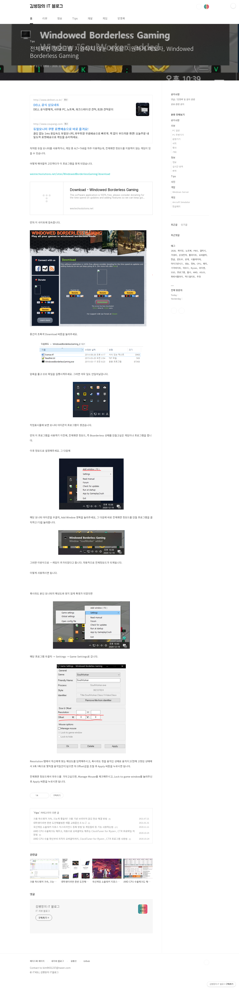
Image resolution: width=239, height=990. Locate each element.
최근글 (174, 224)
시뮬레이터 (196, 259)
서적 (174, 143)
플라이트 (193, 255)
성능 (187, 263)
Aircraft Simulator (181, 202)
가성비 (174, 255)
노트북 (189, 250)
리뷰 (44, 18)
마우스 (186, 267)
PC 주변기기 (178, 134)
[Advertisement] (91, 124)
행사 (174, 147)
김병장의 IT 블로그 (46, 6)
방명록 (121, 18)
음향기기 (176, 139)
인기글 (184, 224)
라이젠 (202, 267)
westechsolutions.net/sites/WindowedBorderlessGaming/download (70, 183)
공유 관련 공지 (177, 104)
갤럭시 (203, 250)
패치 (205, 263)
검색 (198, 6)
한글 (173, 259)
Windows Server (180, 192)
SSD (173, 272)
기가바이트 (176, 267)
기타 (174, 152)
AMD (195, 272)
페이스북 (174, 311)
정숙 (193, 263)
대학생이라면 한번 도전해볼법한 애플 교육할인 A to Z (60, 832)
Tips (75, 18)
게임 (105, 18)
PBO (196, 250)
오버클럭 (203, 255)
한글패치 (176, 206)
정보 (59, 18)
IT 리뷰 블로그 (43, 920)
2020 (173, 250)
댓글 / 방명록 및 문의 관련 (183, 99)
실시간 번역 (177, 166)
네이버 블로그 (57, 971)
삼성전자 (183, 255)
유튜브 (74, 971)
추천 (199, 276)
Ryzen (194, 267)
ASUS (202, 272)
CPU (199, 263)
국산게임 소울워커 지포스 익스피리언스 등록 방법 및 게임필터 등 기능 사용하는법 (73, 836)
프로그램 (181, 272)
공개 (187, 259)
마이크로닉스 (177, 263)
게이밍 (181, 250)
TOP (206, 972)
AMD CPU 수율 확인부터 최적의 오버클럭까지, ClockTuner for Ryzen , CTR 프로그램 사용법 (80, 848)
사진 (173, 181)
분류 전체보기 (178, 114)
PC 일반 (176, 130)
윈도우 (180, 259)
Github (86, 971)
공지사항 (175, 120)
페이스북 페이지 (37, 971)
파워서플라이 (177, 276)
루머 (174, 170)
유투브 (182, 311)
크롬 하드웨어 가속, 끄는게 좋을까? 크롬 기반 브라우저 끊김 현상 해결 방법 (70, 828)
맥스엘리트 (190, 276)
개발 (90, 18)
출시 (189, 272)
